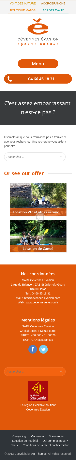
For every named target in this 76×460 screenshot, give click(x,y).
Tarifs (14, 445)
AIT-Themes (38, 453)
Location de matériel (25, 440)
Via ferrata (37, 436)
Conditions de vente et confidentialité (46, 445)
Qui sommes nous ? (55, 440)
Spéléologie (56, 436)
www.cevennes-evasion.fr (42, 302)
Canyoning (19, 436)
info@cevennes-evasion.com (42, 298)
